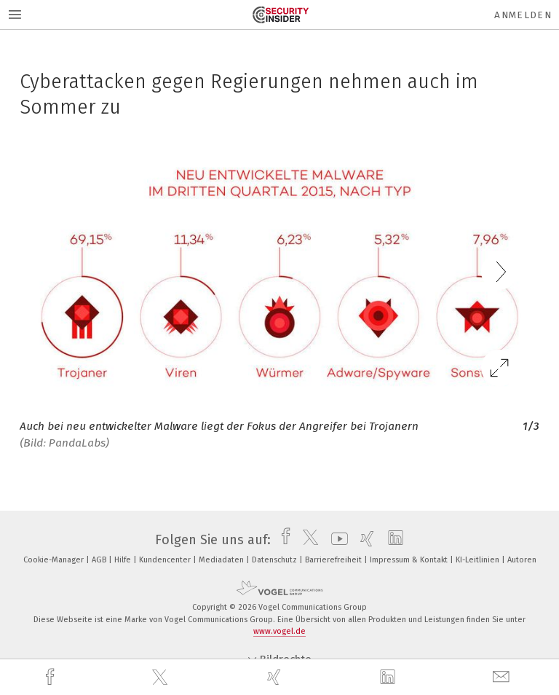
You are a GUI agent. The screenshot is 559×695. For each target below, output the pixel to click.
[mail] (503, 677)
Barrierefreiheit (334, 560)
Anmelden (523, 15)
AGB (100, 560)
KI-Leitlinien (478, 560)
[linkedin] (389, 677)
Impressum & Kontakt (410, 560)
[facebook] (52, 677)
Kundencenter (166, 560)
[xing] (276, 677)
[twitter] (161, 677)
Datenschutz (275, 560)
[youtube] (336, 540)
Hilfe (123, 560)
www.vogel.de (279, 631)
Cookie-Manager (54, 560)
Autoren (521, 560)
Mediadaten (222, 560)
